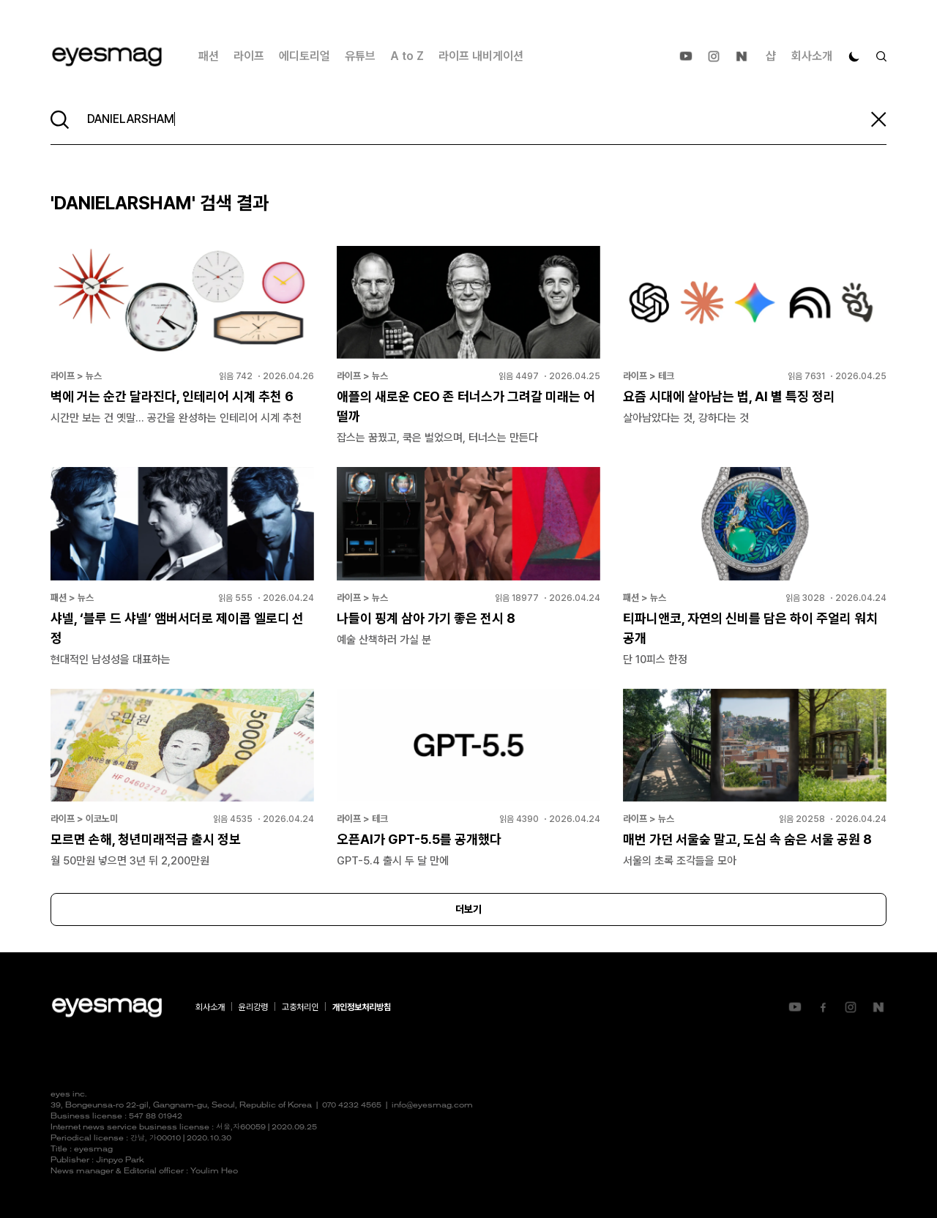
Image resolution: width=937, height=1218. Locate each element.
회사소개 (811, 56)
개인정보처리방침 (361, 1007)
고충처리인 (300, 1007)
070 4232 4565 (351, 1106)
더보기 (468, 909)
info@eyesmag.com (432, 1106)
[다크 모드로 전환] (854, 56)
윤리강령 (253, 1007)
